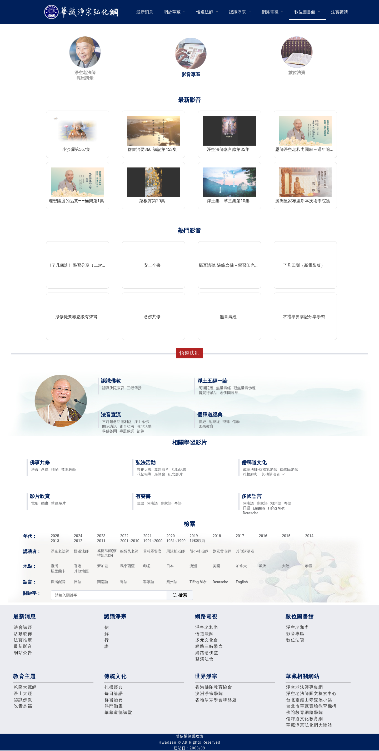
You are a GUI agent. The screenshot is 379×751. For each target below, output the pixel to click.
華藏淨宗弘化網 (82, 12)
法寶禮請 (339, 11)
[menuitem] (144, 12)
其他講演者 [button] (273, 474)
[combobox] (122, 595)
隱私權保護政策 (189, 736)
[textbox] (109, 595)
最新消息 (144, 11)
